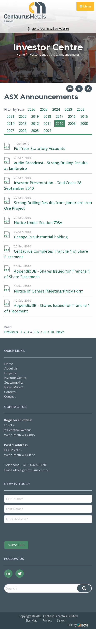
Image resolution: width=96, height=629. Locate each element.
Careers (10, 392)
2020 (22, 116)
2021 (10, 116)
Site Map (31, 620)
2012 (35, 123)
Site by (78, 625)
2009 (72, 123)
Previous (11, 332)
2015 (84, 116)
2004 (47, 130)
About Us (11, 368)
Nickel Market (14, 387)
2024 (56, 109)
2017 (59, 116)
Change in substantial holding (41, 236)
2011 (47, 123)
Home (8, 364)
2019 (35, 116)
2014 (10, 123)
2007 (10, 130)
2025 (43, 109)
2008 (84, 123)
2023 (68, 109)
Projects (10, 373)
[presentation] (29, 531)
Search (61, 620)
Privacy (47, 620)
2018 (47, 116)
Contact (10, 396)
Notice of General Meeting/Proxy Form (49, 291)
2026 (31, 109)
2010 (59, 123)
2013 (22, 123)
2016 (72, 116)
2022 (80, 109)
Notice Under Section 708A (38, 222)
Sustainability (14, 382)
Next (59, 332)
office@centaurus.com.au (31, 470)
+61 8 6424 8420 (33, 465)
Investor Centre (15, 378)
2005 (35, 130)
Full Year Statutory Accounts (39, 148)
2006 (22, 130)
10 (52, 332)
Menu (85, 6)
